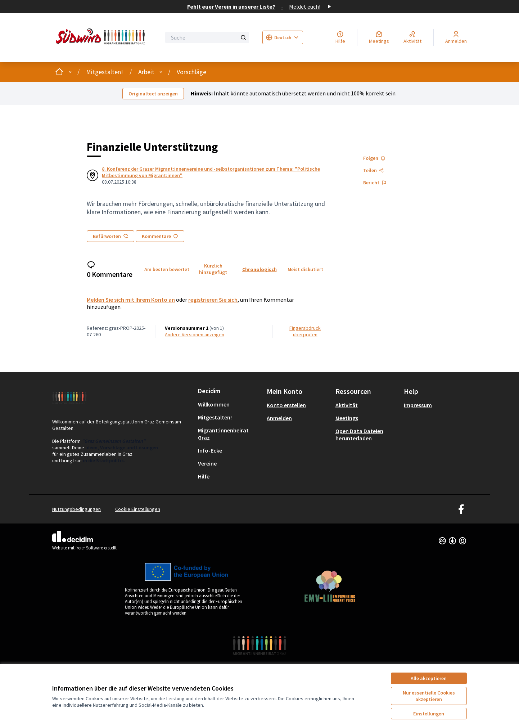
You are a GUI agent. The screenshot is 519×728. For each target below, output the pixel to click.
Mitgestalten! (104, 72)
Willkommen (214, 404)
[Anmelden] (456, 37)
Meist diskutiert (305, 269)
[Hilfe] (340, 37)
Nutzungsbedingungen (76, 509)
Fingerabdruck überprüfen (305, 331)
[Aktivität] (412, 37)
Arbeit (146, 72)
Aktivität (346, 405)
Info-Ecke (210, 450)
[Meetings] (379, 37)
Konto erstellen (286, 405)
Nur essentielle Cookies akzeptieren (429, 695)
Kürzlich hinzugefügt (213, 268)
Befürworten (110, 236)
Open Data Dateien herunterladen (359, 434)
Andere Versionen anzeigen (194, 334)
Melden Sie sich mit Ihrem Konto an (131, 299)
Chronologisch (259, 269)
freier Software (89, 548)
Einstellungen (428, 713)
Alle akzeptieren (429, 678)
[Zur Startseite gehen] (102, 37)
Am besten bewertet (166, 269)
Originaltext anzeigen (153, 93)
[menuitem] (229, 404)
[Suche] (207, 37)
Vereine (207, 463)
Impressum (418, 405)
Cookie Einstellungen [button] (137, 509)
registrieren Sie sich (213, 299)
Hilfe (203, 476)
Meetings (346, 418)
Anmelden (279, 418)
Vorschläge (191, 72)
